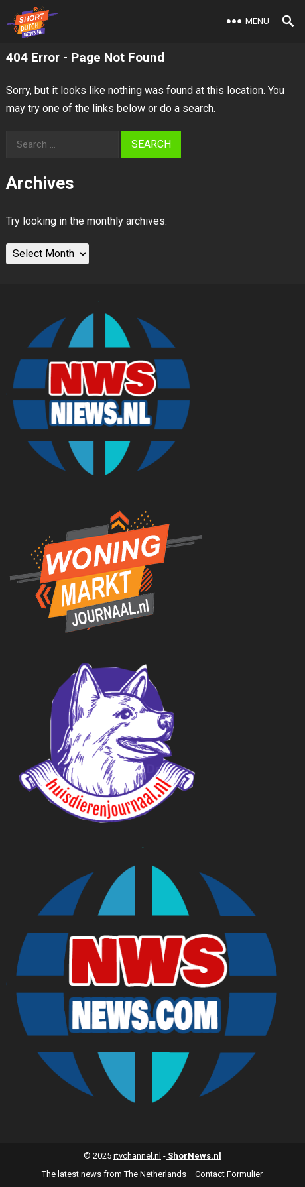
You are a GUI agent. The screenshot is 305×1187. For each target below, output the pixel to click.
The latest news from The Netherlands (114, 1174)
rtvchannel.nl (137, 1155)
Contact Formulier (229, 1174)
